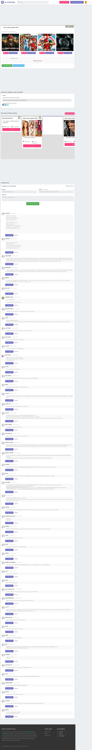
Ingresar (77, 2)
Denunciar (16, 235)
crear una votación (6, 735)
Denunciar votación (37, 60)
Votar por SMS (13, 52)
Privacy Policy (48, 735)
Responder (9, 235)
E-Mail (43, 189)
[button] (86, 2)
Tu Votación (4, 731)
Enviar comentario (33, 203)
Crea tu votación (69, 113)
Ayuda (46, 733)
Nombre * (4, 189)
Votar (6, 52)
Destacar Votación (19, 65)
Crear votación (64, 2)
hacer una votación (30, 731)
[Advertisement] (38, 15)
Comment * (4, 194)
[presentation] (11, 204)
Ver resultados (7, 65)
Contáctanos (47, 731)
